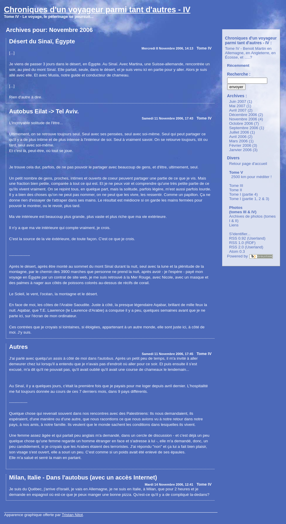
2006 (86, 30)
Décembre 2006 (243, 114)
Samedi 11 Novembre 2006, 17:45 (167, 354)
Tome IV (203, 48)
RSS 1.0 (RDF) (242, 242)
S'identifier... (240, 234)
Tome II (235, 190)
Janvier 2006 (240, 150)
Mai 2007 (237, 106)
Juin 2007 (237, 101)
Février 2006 (240, 145)
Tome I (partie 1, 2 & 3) (249, 199)
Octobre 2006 (241, 123)
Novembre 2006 (243, 119)
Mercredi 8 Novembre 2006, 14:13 (167, 48)
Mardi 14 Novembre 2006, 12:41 (169, 484)
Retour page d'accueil (248, 163)
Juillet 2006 (239, 132)
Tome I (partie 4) (243, 194)
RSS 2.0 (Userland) (246, 247)
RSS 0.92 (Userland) (247, 238)
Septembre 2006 (243, 128)
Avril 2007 (238, 110)
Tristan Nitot (72, 515)
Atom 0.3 (237, 251)
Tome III (236, 185)
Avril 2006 (238, 136)
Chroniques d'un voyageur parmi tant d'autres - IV (97, 9)
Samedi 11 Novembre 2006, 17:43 (167, 118)
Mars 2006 (238, 141)
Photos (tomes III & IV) (242, 209)
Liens (234, 225)
